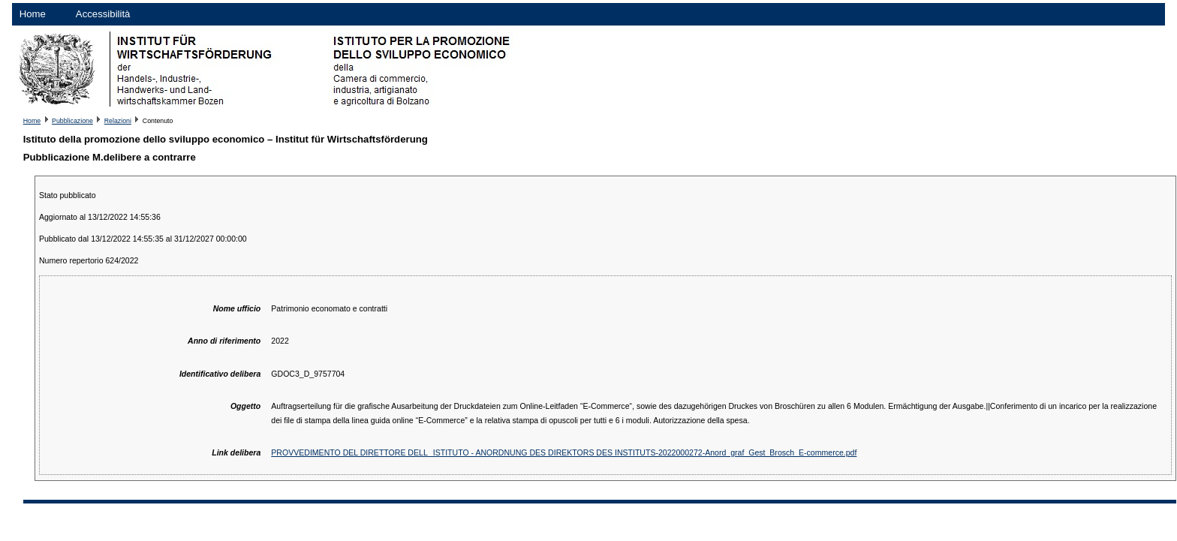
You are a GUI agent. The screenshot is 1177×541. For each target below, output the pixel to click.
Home (33, 14)
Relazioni (117, 121)
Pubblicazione (72, 121)
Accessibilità (103, 14)
